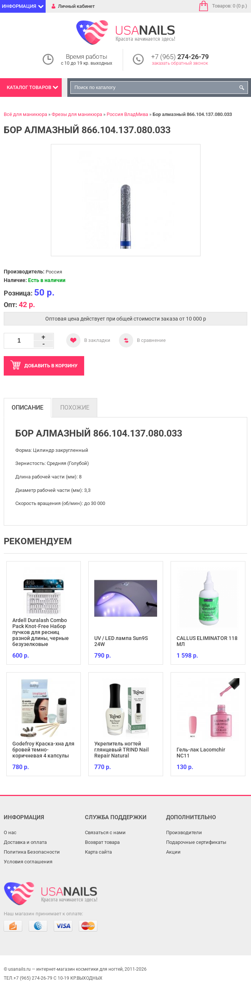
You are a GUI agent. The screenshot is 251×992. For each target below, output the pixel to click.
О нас (10, 832)
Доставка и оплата (25, 842)
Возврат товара (102, 842)
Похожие (74, 407)
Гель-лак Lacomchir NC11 (201, 753)
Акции (173, 852)
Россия (54, 272)
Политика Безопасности (32, 852)
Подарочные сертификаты (196, 842)
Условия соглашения (28, 861)
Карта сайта (98, 852)
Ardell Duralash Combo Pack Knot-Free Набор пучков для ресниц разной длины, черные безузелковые (40, 632)
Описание (27, 407)
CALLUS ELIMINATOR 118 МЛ (207, 641)
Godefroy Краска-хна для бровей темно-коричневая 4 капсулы (43, 750)
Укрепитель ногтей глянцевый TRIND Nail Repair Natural (121, 750)
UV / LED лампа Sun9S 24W (121, 641)
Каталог (29, 87)
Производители (184, 832)
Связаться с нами (105, 832)
